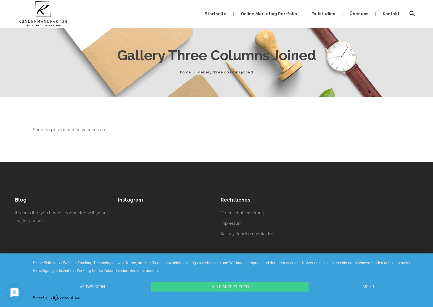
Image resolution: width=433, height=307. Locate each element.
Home (185, 72)
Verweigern (92, 286)
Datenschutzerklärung (242, 212)
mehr (368, 286)
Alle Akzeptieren (230, 286)
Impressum (231, 223)
